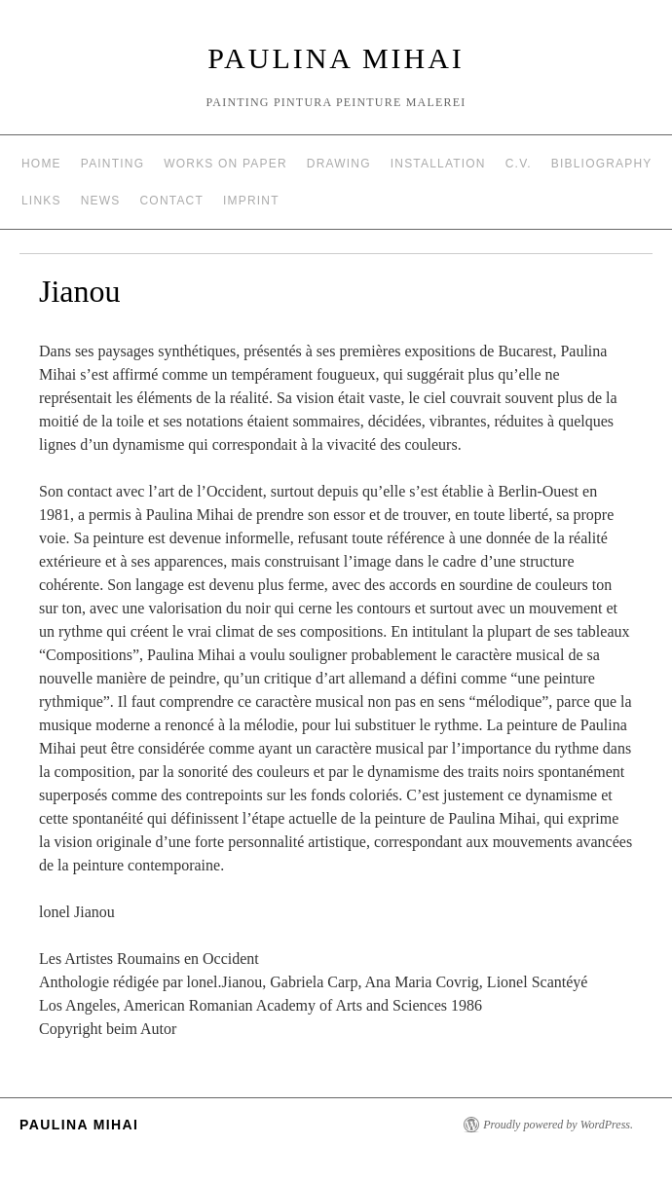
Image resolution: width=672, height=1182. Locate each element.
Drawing (339, 163)
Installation (438, 163)
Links (41, 200)
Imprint (251, 200)
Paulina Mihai (336, 58)
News (101, 200)
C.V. (518, 163)
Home (41, 163)
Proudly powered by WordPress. (558, 1124)
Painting (112, 163)
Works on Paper (225, 163)
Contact (172, 200)
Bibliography (602, 163)
